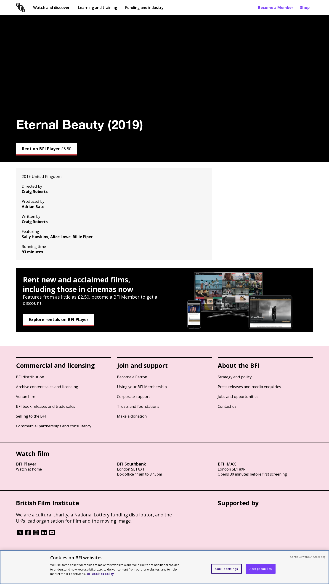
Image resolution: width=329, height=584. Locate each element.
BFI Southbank (131, 464)
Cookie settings (226, 569)
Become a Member (275, 7)
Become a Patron (132, 376)
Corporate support (133, 396)
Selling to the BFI (31, 416)
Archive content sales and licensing (47, 386)
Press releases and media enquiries (249, 386)
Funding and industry (144, 7)
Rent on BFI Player (46, 148)
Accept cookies (260, 569)
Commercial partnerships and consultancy (53, 426)
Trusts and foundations (138, 406)
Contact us (227, 406)
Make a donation (132, 416)
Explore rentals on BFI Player (58, 319)
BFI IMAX (227, 464)
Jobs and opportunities (238, 396)
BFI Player (26, 464)
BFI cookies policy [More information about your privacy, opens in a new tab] (100, 574)
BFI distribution (30, 376)
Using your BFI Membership (142, 386)
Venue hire (25, 396)
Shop (305, 7)
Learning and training (97, 7)
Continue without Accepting (307, 556)
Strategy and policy (235, 376)
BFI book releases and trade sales (45, 406)
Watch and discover (51, 7)
